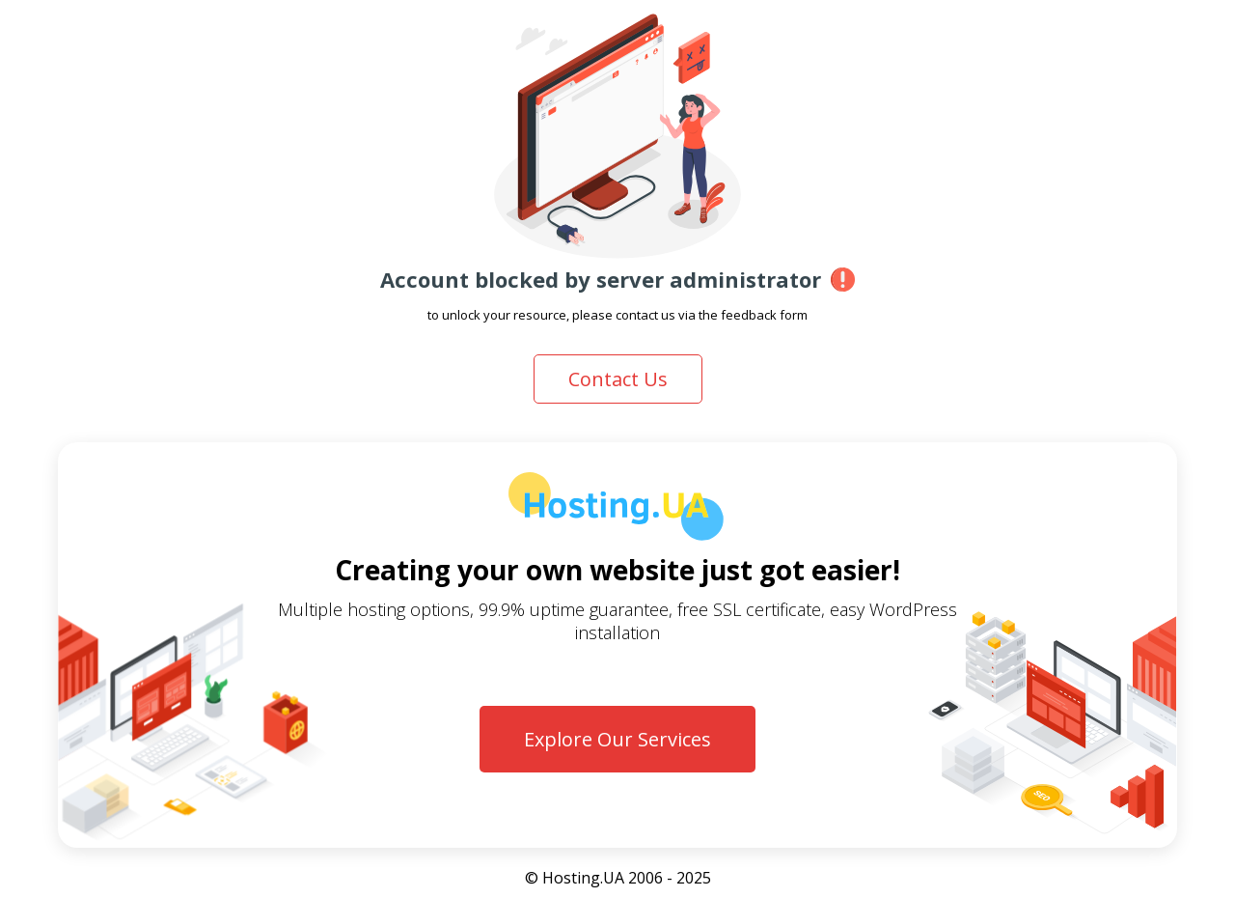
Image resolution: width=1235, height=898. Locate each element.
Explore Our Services (617, 739)
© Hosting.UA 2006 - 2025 (618, 877)
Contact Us (618, 379)
